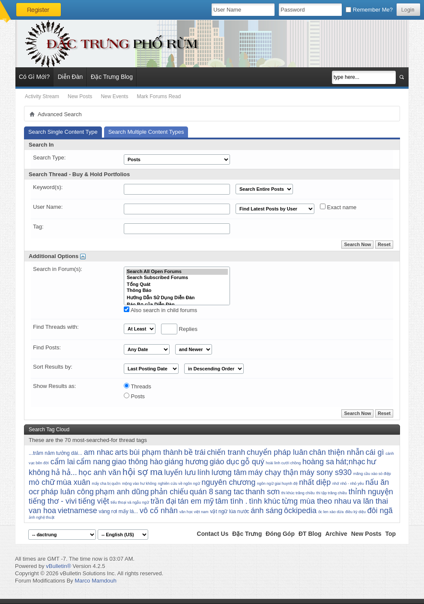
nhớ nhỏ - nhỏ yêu (348, 483)
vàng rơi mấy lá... (118, 511)
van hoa (42, 510)
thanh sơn (262, 491)
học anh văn (99, 472)
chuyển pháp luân (277, 452)
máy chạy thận (273, 472)
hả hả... (64, 472)
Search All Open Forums (177, 272)
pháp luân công (67, 491)
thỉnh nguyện (371, 491)
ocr (34, 491)
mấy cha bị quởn (106, 483)
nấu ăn (377, 482)
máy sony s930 (326, 472)
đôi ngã (380, 510)
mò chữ (42, 482)
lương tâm (229, 472)
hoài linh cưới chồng (283, 463)
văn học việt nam (194, 512)
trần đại (163, 501)
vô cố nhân (159, 510)
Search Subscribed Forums (177, 278)
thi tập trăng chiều (332, 493)
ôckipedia (300, 510)
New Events (114, 96)
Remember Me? (369, 9)
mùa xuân (73, 482)
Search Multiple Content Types (146, 132)
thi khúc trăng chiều (298, 493)
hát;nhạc (350, 461)
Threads (137, 386)
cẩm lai (63, 461)
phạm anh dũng (122, 491)
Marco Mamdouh (95, 580)
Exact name (338, 207)
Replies (179, 329)
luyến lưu (180, 472)
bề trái (195, 452)
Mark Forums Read (159, 96)
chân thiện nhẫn (336, 452)
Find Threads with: (56, 327)
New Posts (80, 96)
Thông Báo (177, 291)
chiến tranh (226, 452)
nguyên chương (228, 482)
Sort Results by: (52, 367)
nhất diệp (315, 482)
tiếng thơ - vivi (53, 501)
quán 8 (201, 491)
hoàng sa (318, 461)
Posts (134, 396)
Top (390, 533)
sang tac (229, 491)
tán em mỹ (196, 501)
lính (203, 472)
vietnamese (77, 510)
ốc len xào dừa (331, 512)
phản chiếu (169, 491)
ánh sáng (266, 510)
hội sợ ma (142, 472)
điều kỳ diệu (355, 512)
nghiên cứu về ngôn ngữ (179, 483)
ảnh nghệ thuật (41, 517)
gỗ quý (252, 461)
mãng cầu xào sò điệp (372, 474)
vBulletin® (58, 566)
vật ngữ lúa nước (229, 511)
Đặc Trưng (247, 533)
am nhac (98, 452)
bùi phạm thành (155, 452)
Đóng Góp (280, 533)
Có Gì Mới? (34, 76)
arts (121, 452)
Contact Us (213, 533)
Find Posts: (47, 347)
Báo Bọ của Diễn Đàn (177, 304)
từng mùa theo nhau (316, 501)
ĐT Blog (310, 533)
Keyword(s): (48, 187)
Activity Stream (42, 96)
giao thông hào (137, 461)
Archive (336, 533)
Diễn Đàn (70, 76)
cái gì (375, 452)
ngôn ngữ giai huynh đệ (277, 483)
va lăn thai (370, 501)
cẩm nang (93, 461)
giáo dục (224, 461)
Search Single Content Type (63, 132)
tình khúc (264, 501)
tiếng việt (93, 501)
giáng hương (186, 461)
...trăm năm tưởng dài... (55, 453)
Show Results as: (54, 386)
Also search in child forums (160, 310)
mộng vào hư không (139, 483)
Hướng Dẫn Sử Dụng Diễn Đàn (177, 297)
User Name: (48, 207)
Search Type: (49, 157)
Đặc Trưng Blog (112, 76)
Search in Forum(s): (57, 269)
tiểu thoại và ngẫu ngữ (129, 502)
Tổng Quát (177, 284)
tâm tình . (231, 501)
